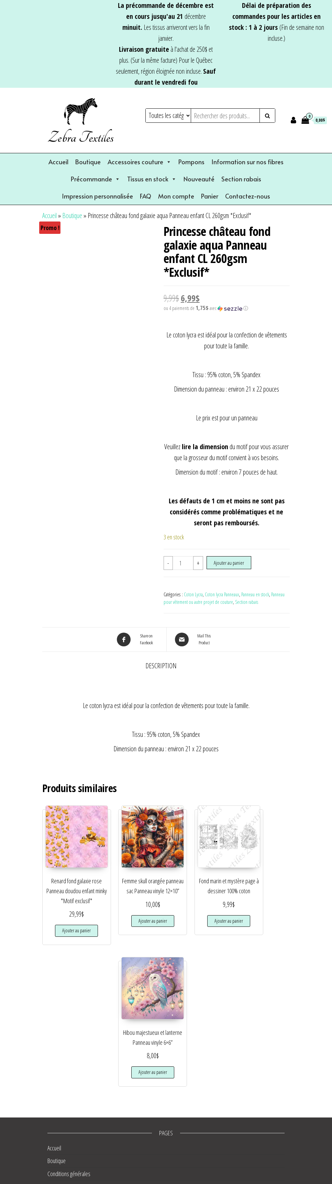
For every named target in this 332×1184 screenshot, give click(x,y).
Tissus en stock (152, 179)
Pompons (191, 161)
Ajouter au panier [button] (69, 926)
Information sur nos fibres (247, 161)
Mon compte (176, 196)
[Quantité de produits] (183, 563)
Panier (209, 196)
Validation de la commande (74, 1131)
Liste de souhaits (64, 1080)
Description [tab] (161, 665)
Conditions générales (68, 1028)
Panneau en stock (255, 594)
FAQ (145, 196)
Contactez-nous (247, 196)
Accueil (58, 161)
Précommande (95, 179)
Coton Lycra (193, 594)
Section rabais (241, 179)
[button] (227, 308)
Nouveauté (199, 179)
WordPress (161, 1178)
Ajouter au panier (229, 562)
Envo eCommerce (216, 1178)
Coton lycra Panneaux (222, 594)
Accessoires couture (139, 161)
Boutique (88, 161)
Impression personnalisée (97, 196)
